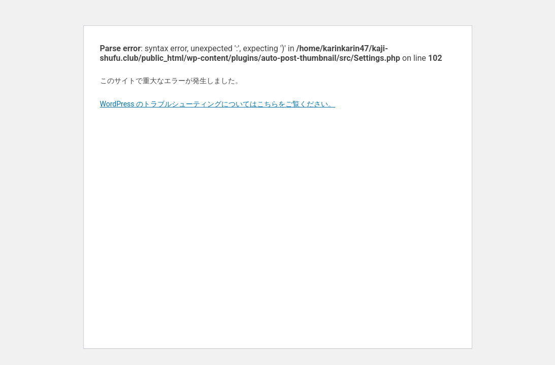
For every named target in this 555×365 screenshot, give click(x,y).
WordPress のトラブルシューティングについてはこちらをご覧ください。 (218, 104)
